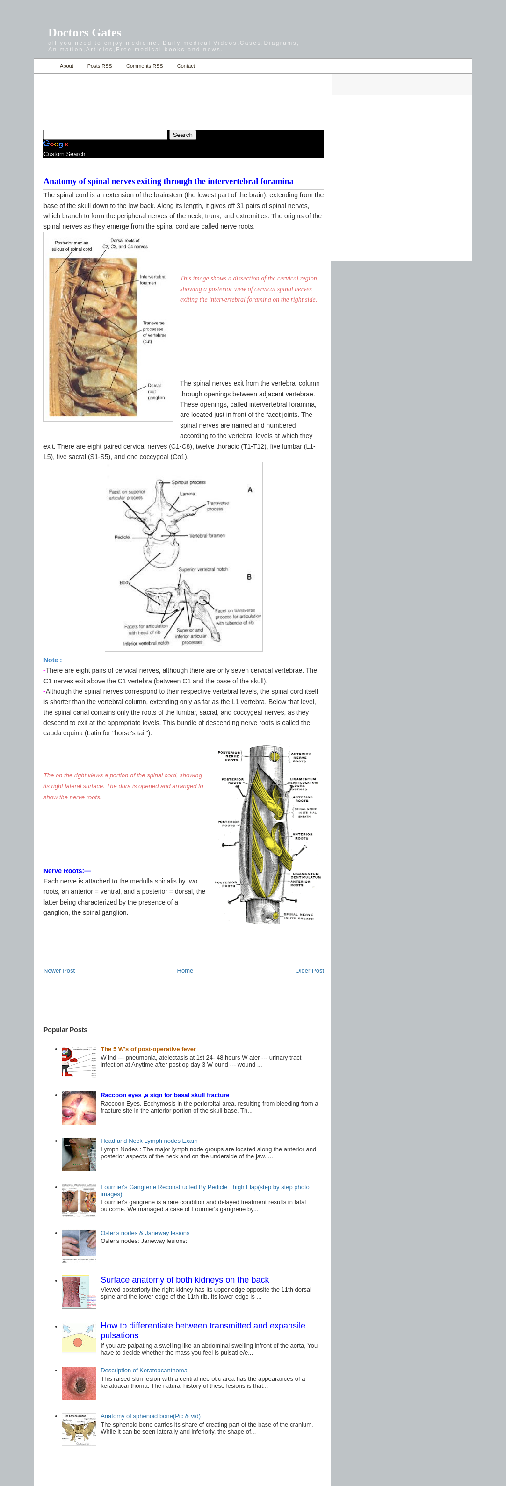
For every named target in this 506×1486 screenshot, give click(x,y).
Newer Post (59, 970)
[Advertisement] (152, 96)
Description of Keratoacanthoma (144, 1370)
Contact (186, 66)
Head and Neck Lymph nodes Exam (149, 1140)
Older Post (310, 970)
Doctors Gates (85, 32)
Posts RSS (99, 66)
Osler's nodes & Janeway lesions (145, 1232)
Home (44, 66)
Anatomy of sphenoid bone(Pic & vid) (151, 1416)
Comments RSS (144, 66)
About (66, 66)
